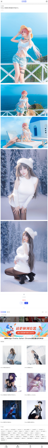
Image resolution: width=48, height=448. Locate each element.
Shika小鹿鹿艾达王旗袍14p (5, 422)
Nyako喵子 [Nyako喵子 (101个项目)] (35, 429)
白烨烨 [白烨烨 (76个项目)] (8, 436)
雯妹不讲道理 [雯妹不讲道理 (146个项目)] (30, 438)
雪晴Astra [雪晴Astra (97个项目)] (24, 438)
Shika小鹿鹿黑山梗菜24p (29, 422)
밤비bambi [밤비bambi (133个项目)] (10, 431)
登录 (22, 302)
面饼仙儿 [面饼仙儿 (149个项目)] (43, 438)
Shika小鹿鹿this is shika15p (30, 394)
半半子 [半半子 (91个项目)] (38, 431)
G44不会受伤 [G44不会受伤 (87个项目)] (14, 429)
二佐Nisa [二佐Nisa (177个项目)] (27, 431)
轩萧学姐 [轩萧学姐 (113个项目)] (3, 438)
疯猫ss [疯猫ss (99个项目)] (3, 436)
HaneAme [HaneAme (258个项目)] (20, 429)
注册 (26, 302)
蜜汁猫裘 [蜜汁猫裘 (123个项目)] (38, 436)
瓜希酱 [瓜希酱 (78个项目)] (43, 434)
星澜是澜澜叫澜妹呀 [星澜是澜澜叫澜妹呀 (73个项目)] (5, 434)
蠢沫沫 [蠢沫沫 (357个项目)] (44, 436)
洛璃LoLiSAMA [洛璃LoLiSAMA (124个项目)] (30, 434)
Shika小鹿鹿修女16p (29, 367)
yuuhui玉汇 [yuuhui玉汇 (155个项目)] (4, 431)
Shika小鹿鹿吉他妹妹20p (5, 367)
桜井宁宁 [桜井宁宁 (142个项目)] (12, 434)
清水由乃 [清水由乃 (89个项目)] (37, 434)
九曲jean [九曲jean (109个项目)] (21, 431)
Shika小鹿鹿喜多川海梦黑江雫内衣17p (8, 394)
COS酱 (27, 443)
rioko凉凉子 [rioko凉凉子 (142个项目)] (42, 429)
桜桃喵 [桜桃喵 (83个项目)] (18, 434)
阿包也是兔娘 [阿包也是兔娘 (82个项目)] (17, 438)
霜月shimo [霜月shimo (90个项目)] (37, 438)
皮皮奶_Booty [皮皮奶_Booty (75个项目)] (19, 436)
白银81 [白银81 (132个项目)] (13, 436)
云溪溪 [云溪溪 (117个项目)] (33, 431)
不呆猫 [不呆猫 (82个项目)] (16, 431)
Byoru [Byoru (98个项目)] (3, 429)
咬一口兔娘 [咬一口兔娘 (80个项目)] (43, 431)
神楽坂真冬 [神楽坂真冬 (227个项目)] (26, 436)
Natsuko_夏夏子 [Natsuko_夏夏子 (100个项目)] (27, 429)
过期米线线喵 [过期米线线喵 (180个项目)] (10, 438)
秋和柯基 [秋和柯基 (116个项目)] (32, 436)
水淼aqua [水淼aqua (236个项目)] (23, 434)
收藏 (8, 312)
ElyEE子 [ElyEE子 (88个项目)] (8, 429)
